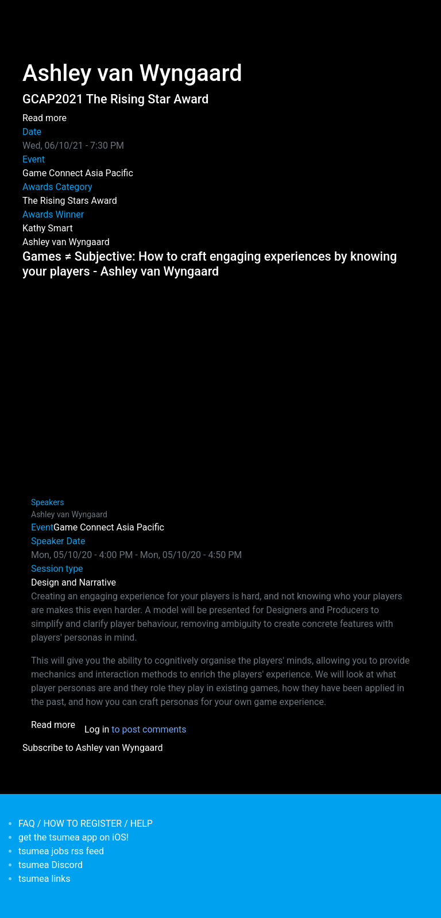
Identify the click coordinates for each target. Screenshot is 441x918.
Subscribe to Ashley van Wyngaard (92, 747)
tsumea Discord (50, 864)
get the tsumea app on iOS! (73, 837)
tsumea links (44, 878)
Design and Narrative (73, 582)
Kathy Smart (47, 228)
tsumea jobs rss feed (61, 851)
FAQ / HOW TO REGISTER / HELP (85, 823)
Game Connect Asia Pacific (77, 173)
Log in (96, 729)
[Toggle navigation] (30, 16)
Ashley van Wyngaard (66, 242)
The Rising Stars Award (69, 200)
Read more (44, 118)
